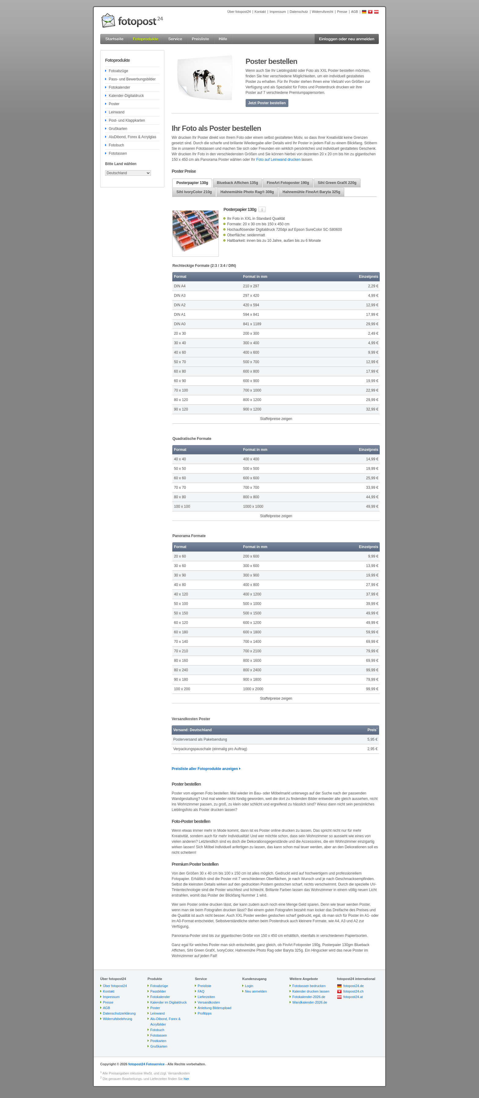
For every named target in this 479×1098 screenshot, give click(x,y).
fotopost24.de (353, 986)
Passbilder (158, 991)
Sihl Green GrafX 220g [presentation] (337, 183)
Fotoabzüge (118, 71)
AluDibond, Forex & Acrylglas (132, 137)
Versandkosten (209, 1002)
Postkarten (158, 1041)
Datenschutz (299, 11)
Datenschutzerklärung (119, 1013)
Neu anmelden (256, 991)
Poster (114, 104)
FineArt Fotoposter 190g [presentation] (288, 183)
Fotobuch (116, 145)
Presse (342, 11)
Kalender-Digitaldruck (126, 96)
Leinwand (116, 112)
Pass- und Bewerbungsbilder (132, 79)
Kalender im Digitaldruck (168, 1002)
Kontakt (260, 11)
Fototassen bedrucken (309, 986)
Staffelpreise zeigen (276, 419)
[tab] (192, 183)
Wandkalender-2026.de (309, 1002)
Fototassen (118, 153)
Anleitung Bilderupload (214, 1008)
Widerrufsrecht (322, 11)
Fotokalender (119, 87)
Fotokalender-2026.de (308, 997)
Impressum (277, 11)
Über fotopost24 (239, 11)
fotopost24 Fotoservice (146, 1064)
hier (186, 1079)
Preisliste (204, 986)
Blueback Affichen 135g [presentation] (237, 183)
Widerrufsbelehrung (117, 1019)
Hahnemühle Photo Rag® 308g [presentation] (247, 192)
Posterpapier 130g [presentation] (192, 183)
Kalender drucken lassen (310, 991)
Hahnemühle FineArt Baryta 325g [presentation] (311, 192)
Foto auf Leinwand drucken (278, 159)
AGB (354, 11)
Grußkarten (118, 129)
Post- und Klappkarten (127, 120)
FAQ (201, 991)
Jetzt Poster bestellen (267, 103)
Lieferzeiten (206, 997)
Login (249, 986)
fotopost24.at (353, 997)
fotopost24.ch (353, 991)
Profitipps (205, 1013)
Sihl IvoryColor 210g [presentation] (194, 192)
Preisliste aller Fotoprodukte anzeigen (205, 769)
